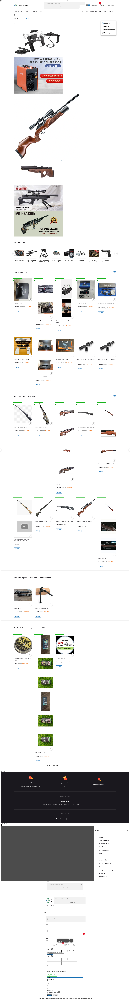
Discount (107, 26)
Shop (22, 11)
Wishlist (28, 11)
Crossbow (93, 11)
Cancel (55, 995)
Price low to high (109, 29)
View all (111, 272)
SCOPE (35, 11)
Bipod (86, 11)
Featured (107, 23)
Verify (48, 977)
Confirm (49, 995)
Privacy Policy (103, 11)
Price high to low (109, 33)
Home (17, 11)
